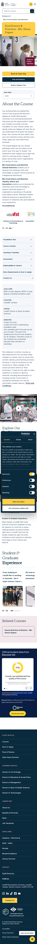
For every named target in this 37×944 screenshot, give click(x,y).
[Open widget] (32, 939)
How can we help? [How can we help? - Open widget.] (27, 933)
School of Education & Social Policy (16, 777)
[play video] (18, 408)
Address (5, 879)
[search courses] (32, 11)
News (4, 818)
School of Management (11, 782)
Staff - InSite (7, 843)
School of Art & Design (11, 772)
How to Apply (7, 747)
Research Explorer (9, 854)
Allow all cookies (18, 502)
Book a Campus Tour (18, 85)
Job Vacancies (8, 823)
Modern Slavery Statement (10, 937)
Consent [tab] (7, 439)
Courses (5, 742)
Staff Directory (8, 874)
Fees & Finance (8, 752)
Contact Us (7, 278)
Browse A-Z (6, 16)
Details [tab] (18, 439)
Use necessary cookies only (18, 508)
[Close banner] (34, 434)
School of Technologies (11, 793)
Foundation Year (9, 239)
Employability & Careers (12, 265)
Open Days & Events (10, 757)
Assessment (8, 259)
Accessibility (6, 929)
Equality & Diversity (10, 813)
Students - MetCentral (11, 838)
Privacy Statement (8, 933)
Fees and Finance (18, 79)
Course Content (9, 246)
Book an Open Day (18, 74)
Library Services (8, 859)
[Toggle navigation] (35, 4)
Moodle (5, 848)
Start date (7, 92)
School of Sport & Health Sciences (16, 788)
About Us (6, 808)
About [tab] (30, 439)
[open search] (31, 4)
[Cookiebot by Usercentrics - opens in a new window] (22, 434)
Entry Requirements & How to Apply (17, 272)
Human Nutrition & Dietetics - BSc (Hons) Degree (18, 631)
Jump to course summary (30, 61)
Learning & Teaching (11, 252)
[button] (10, 228)
